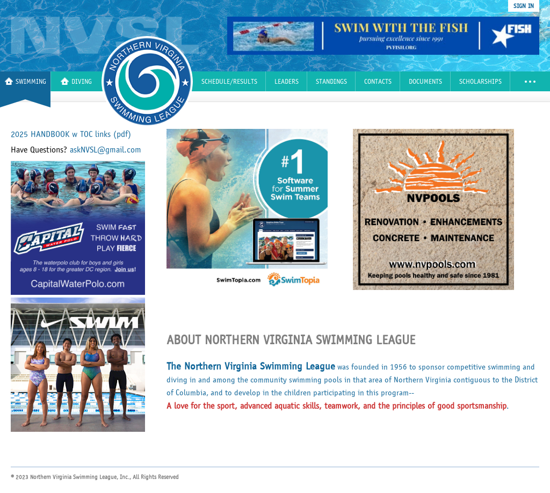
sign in (523, 6)
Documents (425, 81)
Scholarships (480, 81)
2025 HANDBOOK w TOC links (71, 134)
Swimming (25, 81)
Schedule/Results (229, 81)
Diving (76, 81)
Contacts (378, 81)
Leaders (286, 81)
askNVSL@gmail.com (105, 150)
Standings (331, 81)
